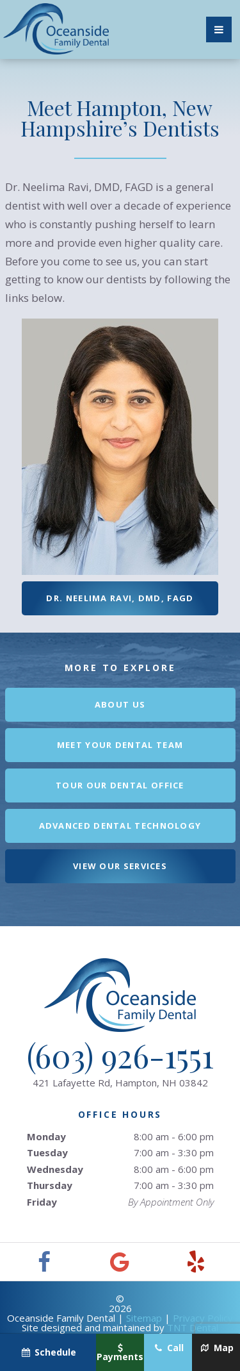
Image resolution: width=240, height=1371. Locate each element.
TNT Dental (192, 1327)
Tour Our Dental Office (120, 785)
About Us (120, 704)
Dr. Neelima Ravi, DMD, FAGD (119, 598)
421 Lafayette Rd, (120, 1082)
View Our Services (120, 866)
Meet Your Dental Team (120, 745)
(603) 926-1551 (120, 1056)
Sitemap (144, 1317)
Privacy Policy (203, 1317)
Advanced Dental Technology (120, 825)
